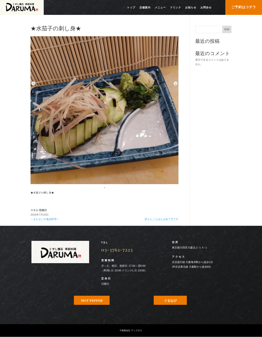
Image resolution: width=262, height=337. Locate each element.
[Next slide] (173, 73)
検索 (226, 29)
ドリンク (175, 7)
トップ (131, 7)
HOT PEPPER (92, 300)
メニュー (160, 7)
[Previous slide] (36, 73)
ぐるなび (170, 300)
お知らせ (190, 7)
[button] (105, 187)
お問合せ (206, 7)
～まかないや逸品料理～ (45, 219)
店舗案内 (145, 7)
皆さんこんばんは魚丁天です (161, 219)
